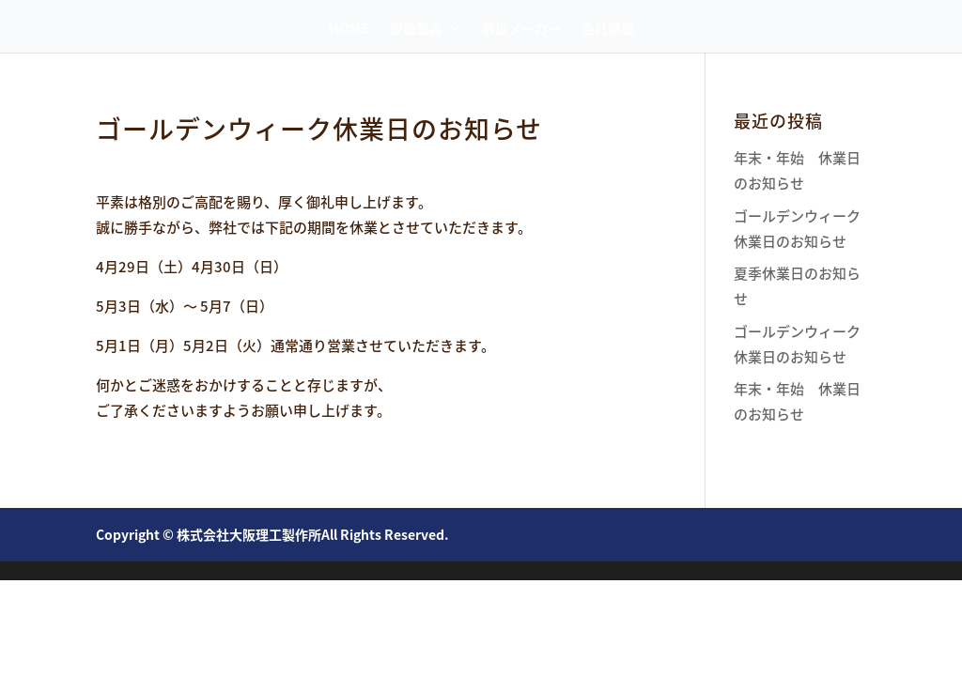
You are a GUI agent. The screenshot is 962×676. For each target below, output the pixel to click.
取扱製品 (416, 30)
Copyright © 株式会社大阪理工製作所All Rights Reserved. (272, 534)
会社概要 (608, 30)
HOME (349, 30)
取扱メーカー (521, 30)
